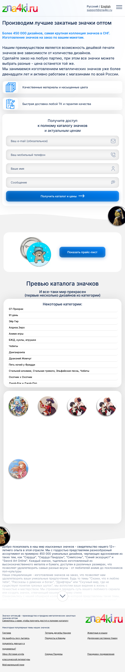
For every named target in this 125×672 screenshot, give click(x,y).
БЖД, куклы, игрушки (22, 339)
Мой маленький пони (13, 664)
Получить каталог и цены (62, 196)
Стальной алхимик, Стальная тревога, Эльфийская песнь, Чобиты (49, 370)
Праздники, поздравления (100, 654)
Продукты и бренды (55, 638)
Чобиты (13, 346)
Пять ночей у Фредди (22, 364)
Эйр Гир (14, 321)
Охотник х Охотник (20, 376)
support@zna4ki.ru (99, 10)
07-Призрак (16, 308)
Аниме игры (16, 333)
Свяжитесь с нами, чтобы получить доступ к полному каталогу (35, 620)
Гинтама (6, 632)
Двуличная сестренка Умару (102, 638)
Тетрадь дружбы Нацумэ (58, 632)
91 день (13, 315)
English (106, 6)
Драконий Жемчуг (20, 358)
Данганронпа (17, 352)
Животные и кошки (97, 632)
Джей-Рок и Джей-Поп (23, 383)
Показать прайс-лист (82, 252)
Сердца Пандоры (54, 654)
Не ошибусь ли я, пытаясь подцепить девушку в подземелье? (16, 643)
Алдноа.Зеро (17, 327)
